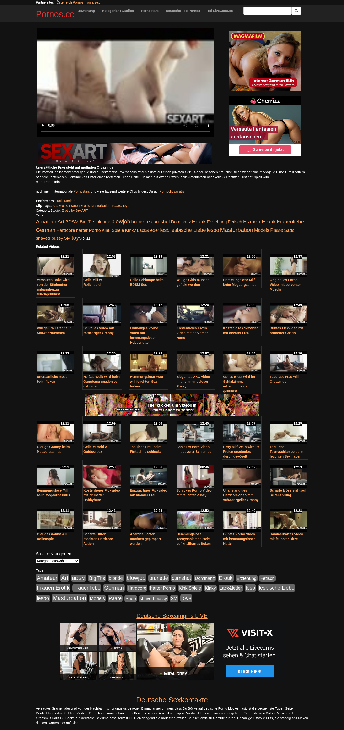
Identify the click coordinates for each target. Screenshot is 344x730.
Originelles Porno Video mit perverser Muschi (285, 284)
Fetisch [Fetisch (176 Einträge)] (235, 221)
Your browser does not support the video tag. (125, 82)
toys (126, 206)
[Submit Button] (296, 11)
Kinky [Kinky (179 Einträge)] (130, 230)
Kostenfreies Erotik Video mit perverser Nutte (192, 333)
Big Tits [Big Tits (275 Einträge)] (87, 221)
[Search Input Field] (267, 11)
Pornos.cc (55, 14)
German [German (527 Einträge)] (45, 230)
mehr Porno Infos (48, 182)
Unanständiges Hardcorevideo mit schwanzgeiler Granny (241, 495)
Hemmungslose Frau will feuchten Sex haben (146, 381)
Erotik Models (65, 201)
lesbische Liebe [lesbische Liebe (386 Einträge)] (188, 230)
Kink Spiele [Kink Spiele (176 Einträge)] (113, 230)
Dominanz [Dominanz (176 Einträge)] (181, 221)
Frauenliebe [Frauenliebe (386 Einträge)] (290, 222)
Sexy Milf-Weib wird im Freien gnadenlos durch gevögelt (241, 451)
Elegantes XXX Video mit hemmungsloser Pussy (193, 381)
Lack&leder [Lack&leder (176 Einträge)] (148, 230)
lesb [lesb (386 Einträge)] (165, 230)
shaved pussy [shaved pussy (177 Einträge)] (49, 238)
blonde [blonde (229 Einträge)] (103, 221)
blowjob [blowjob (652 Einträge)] (120, 221)
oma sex (93, 2)
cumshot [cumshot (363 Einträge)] (160, 222)
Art (55, 206)
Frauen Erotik (79, 206)
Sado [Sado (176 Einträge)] (289, 230)
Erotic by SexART (75, 210)
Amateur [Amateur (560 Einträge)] (46, 221)
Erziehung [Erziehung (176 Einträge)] (217, 221)
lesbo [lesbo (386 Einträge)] (213, 230)
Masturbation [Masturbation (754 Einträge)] (236, 230)
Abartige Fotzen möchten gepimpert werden (145, 539)
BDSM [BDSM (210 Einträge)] (72, 221)
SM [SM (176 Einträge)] (67, 238)
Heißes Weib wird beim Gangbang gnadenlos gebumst (101, 381)
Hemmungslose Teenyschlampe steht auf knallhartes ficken (194, 539)
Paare (116, 206)
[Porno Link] (125, 153)
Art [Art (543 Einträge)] (60, 221)
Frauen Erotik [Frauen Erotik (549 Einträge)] (259, 221)
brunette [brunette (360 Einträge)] (140, 222)
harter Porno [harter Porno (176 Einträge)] (88, 230)
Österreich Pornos (69, 2)
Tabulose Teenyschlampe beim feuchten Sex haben (286, 451)
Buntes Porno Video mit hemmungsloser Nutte (239, 539)
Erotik (63, 206)
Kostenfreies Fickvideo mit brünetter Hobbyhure (101, 495)
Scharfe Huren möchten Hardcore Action (98, 539)
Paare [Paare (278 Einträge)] (276, 230)
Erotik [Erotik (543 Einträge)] (199, 221)
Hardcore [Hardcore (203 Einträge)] (65, 230)
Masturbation (100, 206)
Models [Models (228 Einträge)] (261, 230)
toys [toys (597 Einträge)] (77, 238)
